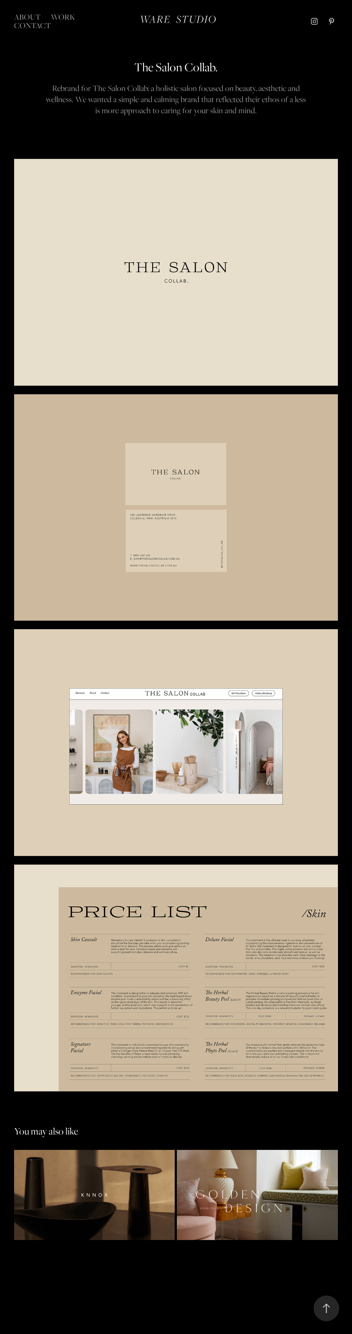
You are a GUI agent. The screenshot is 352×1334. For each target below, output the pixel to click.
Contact (32, 25)
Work (63, 17)
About (27, 17)
